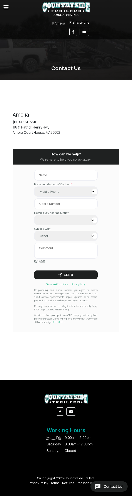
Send (66, 275)
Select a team (42, 229)
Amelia (58, 23)
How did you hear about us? (51, 213)
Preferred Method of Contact (53, 184)
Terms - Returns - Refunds (69, 483)
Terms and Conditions (57, 284)
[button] (73, 32)
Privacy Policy (78, 284)
